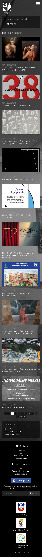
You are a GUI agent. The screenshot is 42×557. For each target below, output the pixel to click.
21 (17, 416)
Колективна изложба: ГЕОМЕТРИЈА (19, 179)
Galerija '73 (21, 480)
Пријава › (34, 493)
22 (21, 416)
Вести (21, 469)
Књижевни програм (12, 432)
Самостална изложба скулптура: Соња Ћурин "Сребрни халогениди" (20, 142)
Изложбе (24, 19)
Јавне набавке (21, 458)
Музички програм (11, 434)
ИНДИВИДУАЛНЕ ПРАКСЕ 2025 (17, 407)
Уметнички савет (21, 456)
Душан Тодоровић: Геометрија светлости (16, 216)
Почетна (7, 19)
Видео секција (21, 474)
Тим (21, 453)
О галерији (21, 450)
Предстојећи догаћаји (21, 471)
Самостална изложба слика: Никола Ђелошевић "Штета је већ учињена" (19, 332)
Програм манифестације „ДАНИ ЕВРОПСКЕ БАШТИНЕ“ (17, 294)
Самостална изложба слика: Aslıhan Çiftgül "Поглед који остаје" (18, 68)
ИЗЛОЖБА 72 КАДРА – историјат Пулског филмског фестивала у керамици (17, 255)
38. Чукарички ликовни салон (16, 105)
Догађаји (15, 19)
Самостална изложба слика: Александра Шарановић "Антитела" (21, 370)
